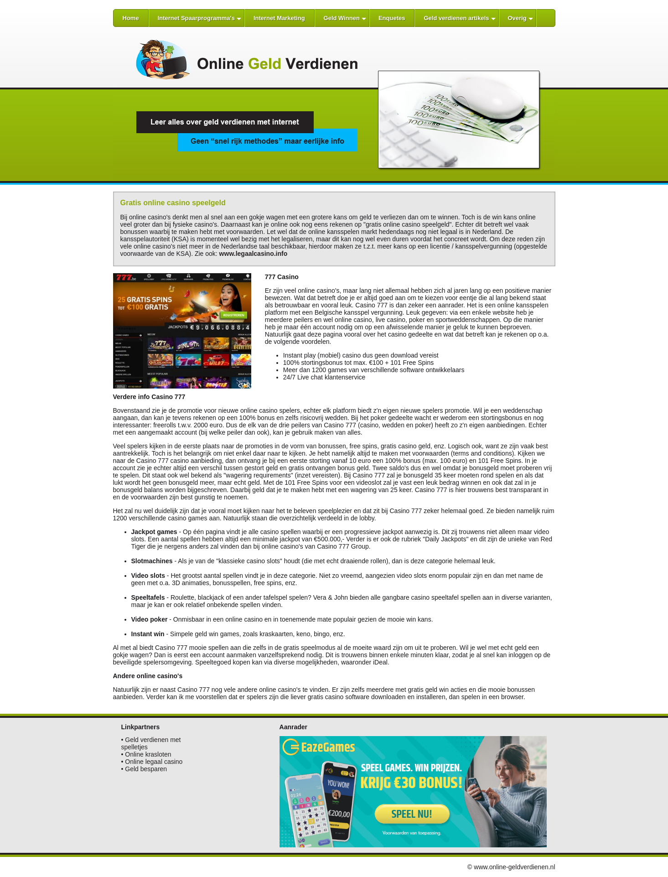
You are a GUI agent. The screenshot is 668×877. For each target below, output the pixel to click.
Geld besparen (146, 769)
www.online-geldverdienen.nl (514, 867)
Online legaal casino (153, 761)
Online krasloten (148, 754)
